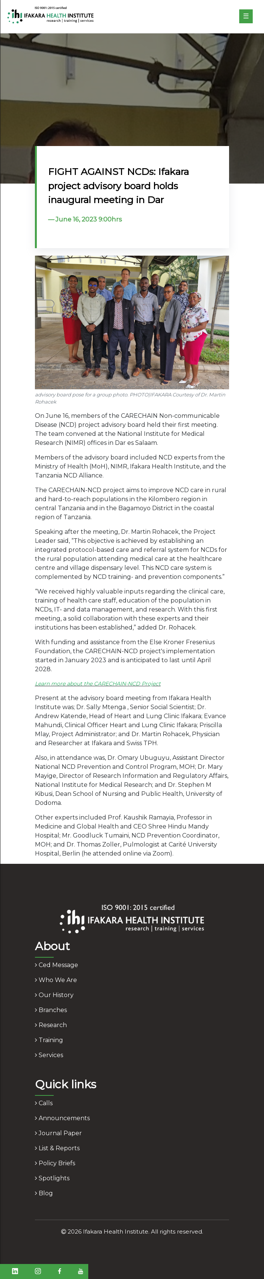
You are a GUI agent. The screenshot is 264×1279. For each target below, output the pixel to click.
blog (44, 1193)
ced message (56, 965)
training (49, 1040)
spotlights (52, 1178)
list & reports (57, 1148)
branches (51, 1010)
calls (44, 1103)
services (49, 1055)
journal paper (58, 1133)
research (51, 1025)
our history (54, 995)
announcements (62, 1118)
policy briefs (55, 1163)
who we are (56, 980)
